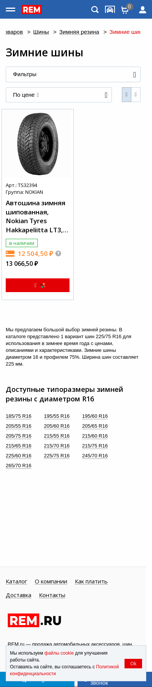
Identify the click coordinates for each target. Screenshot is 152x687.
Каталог (16, 581)
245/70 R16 (95, 456)
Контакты (52, 595)
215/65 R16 (18, 446)
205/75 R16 (18, 436)
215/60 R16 (95, 436)
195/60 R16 (95, 416)
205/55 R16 (18, 426)
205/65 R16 (95, 426)
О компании (51, 581)
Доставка (18, 595)
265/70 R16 (18, 465)
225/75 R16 (57, 456)
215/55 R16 (57, 436)
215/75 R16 (95, 446)
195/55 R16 (57, 416)
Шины (41, 32)
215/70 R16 (57, 446)
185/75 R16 (18, 416)
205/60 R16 (57, 426)
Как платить (91, 581)
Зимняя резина (79, 32)
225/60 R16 (18, 456)
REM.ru (16, 644)
